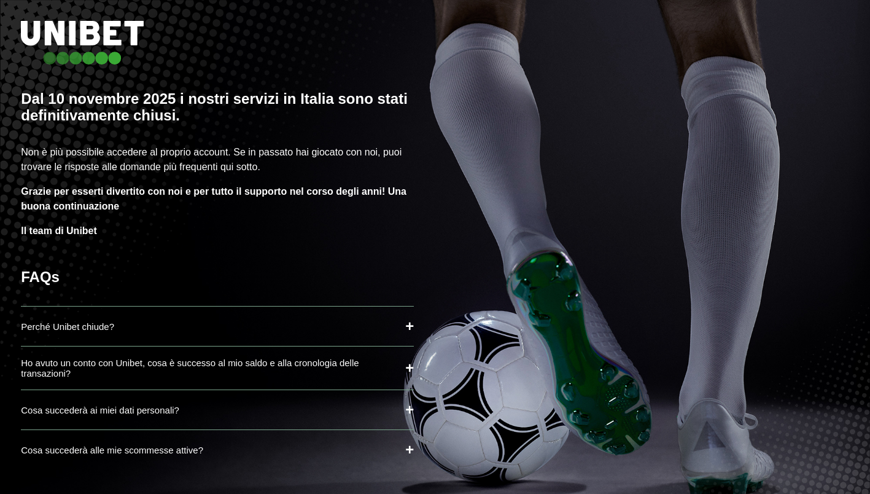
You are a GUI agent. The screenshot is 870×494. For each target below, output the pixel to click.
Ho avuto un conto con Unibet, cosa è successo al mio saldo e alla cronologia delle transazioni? (190, 368)
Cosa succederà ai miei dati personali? (100, 410)
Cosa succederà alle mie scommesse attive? (112, 450)
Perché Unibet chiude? (67, 326)
